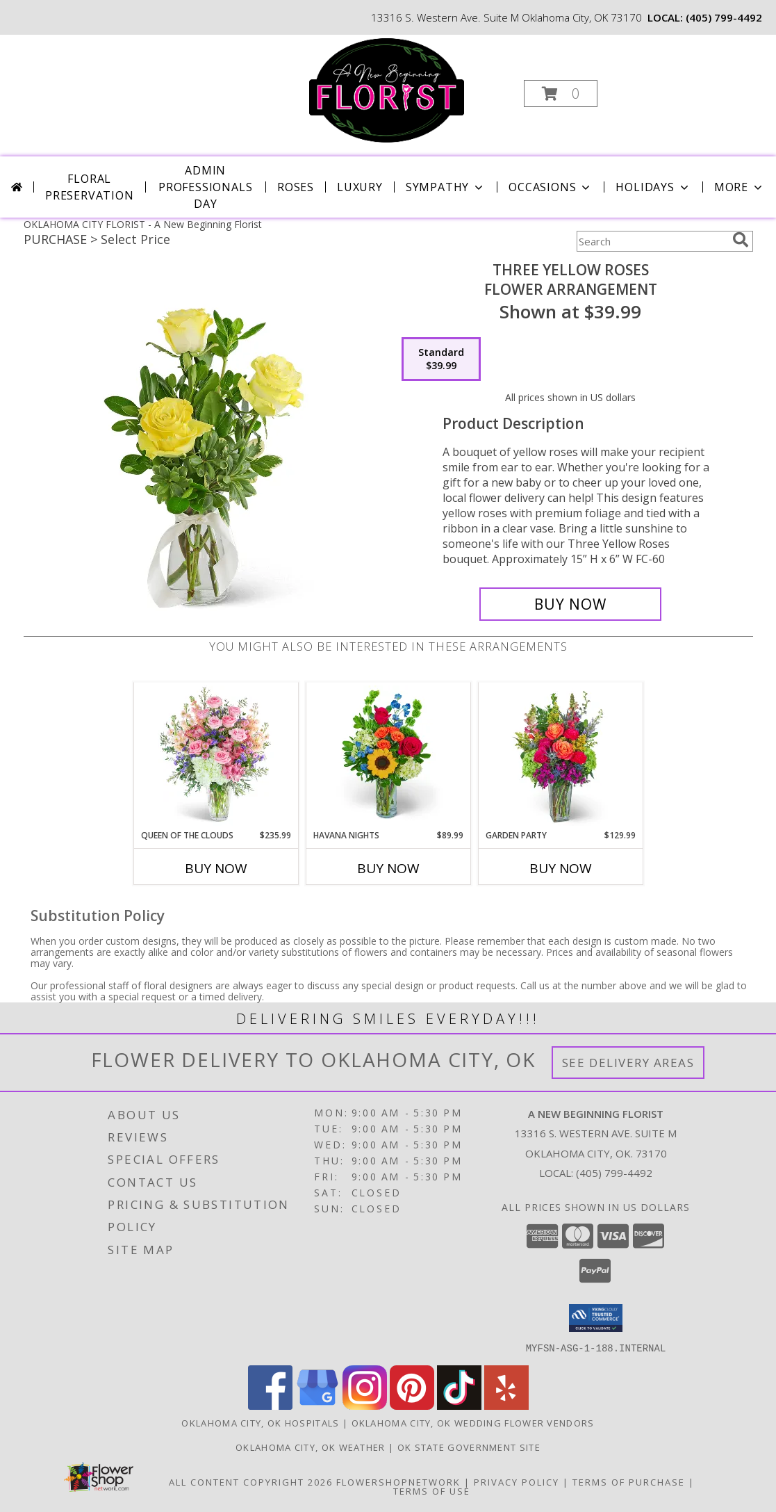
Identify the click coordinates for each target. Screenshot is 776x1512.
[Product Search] (651, 241)
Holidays (653, 187)
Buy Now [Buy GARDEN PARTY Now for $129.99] (560, 868)
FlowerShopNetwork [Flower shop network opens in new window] (398, 1481)
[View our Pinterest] (412, 1405)
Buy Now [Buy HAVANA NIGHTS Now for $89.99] (388, 868)
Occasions (551, 187)
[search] (740, 239)
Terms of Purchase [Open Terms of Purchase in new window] (628, 1481)
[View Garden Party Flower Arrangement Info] (560, 755)
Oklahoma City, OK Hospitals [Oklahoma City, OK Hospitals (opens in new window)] (260, 1422)
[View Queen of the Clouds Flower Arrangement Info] (216, 755)
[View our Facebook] (270, 1405)
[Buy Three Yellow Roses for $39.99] (570, 604)
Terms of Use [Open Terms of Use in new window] (431, 1490)
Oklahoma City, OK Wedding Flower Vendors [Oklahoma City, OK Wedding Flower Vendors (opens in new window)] (473, 1422)
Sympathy (446, 187)
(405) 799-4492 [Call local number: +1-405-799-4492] (724, 17)
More (739, 187)
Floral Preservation (89, 187)
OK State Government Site (468, 1446)
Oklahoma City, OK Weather (311, 1446)
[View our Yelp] (506, 1405)
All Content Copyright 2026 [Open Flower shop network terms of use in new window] (251, 1481)
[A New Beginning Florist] (387, 89)
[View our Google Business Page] (317, 1405)
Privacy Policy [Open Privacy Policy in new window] (516, 1481)
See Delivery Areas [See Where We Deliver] (628, 1063)
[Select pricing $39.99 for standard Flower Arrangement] (441, 359)
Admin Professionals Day (205, 187)
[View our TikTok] (459, 1405)
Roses (295, 187)
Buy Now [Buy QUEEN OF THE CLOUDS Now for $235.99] (216, 868)
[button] (560, 93)
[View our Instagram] (364, 1405)
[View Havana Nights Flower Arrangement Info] (388, 755)
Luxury (360, 187)
